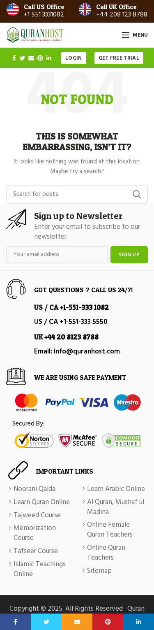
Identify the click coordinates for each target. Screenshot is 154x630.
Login (73, 58)
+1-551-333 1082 (84, 307)
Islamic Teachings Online (40, 569)
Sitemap (99, 571)
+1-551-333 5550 (84, 322)
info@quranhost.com (87, 351)
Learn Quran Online (42, 502)
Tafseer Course (36, 551)
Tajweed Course (37, 516)
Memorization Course (35, 533)
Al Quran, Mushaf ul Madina (115, 507)
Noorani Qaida (34, 489)
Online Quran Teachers (106, 553)
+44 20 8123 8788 (71, 336)
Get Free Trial (119, 58)
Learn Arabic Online (116, 489)
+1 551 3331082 (44, 14)
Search (136, 194)
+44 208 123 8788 (121, 14)
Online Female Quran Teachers (110, 530)
